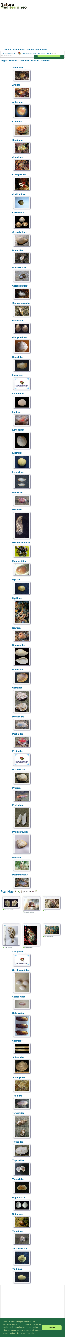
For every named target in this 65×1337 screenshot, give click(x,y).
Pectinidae (17, 734)
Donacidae (17, 250)
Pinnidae (16, 857)
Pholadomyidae (20, 832)
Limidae (16, 412)
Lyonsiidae (18, 472)
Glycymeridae (19, 337)
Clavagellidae (19, 174)
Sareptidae (17, 951)
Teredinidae (18, 1113)
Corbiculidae (18, 194)
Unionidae (17, 1214)
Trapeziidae (18, 1179)
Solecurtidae (18, 996)
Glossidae (17, 320)
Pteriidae (45, 60)
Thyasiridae (18, 1160)
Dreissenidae (19, 267)
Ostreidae (17, 687)
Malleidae (17, 509)
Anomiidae (17, 67)
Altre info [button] (31, 1333)
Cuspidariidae (19, 232)
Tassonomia (25, 53)
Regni (4, 60)
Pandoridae (18, 716)
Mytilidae (17, 598)
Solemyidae (18, 1013)
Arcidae (16, 85)
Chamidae (17, 157)
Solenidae (17, 1041)
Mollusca (24, 60)
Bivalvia (35, 60)
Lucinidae (17, 453)
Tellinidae (17, 1095)
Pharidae (17, 788)
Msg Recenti (42, 53)
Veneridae (17, 1231)
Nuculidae (17, 669)
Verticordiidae (19, 1248)
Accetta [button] (52, 1328)
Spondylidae (18, 1077)
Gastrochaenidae (21, 303)
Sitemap (49, 53)
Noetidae (17, 628)
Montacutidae (19, 561)
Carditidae (17, 140)
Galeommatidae (20, 286)
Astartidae (17, 102)
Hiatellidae (17, 357)
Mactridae (17, 492)
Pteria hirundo (7, 947)
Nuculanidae (18, 645)
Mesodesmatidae (21, 542)
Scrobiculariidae (20, 970)
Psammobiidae (20, 874)
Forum (14, 53)
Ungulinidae (18, 1197)
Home (3, 53)
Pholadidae (18, 805)
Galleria (8, 53)
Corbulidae (18, 212)
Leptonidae (18, 393)
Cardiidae (17, 121)
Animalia (13, 60)
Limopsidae (18, 430)
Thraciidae (17, 1142)
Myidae (16, 579)
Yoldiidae (17, 1269)
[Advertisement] (25, 30)
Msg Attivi (33, 53)
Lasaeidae (17, 375)
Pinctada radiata (8, 909)
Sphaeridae (18, 1057)
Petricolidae (18, 769)
